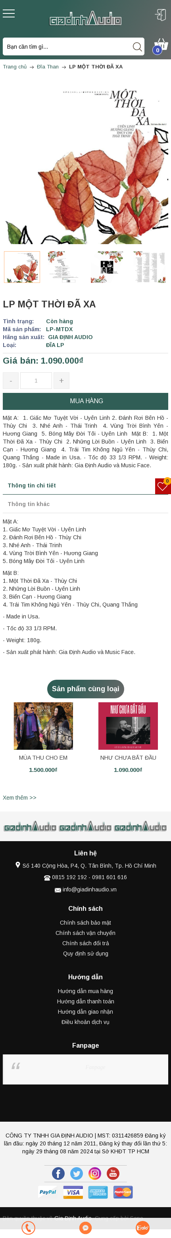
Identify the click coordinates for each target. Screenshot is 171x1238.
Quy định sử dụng (85, 953)
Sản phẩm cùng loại (85, 689)
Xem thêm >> (20, 797)
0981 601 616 (109, 877)
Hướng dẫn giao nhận (85, 1012)
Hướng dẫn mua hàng (85, 991)
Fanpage (96, 1067)
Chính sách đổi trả (85, 943)
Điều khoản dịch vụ (85, 1022)
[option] (22, 267)
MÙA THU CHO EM (43, 758)
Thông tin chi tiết (32, 485)
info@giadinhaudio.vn (90, 889)
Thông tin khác (29, 504)
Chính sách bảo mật (85, 922)
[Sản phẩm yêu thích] (163, 486)
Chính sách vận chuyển (85, 933)
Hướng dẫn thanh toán (85, 1001)
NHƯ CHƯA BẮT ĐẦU (128, 758)
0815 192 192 (69, 877)
